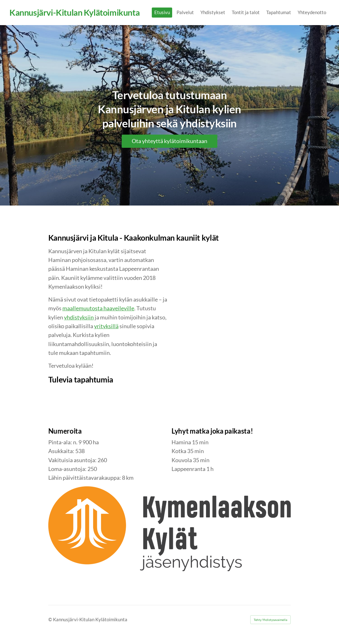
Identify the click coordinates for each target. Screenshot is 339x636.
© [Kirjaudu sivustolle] (50, 619)
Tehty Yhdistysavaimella (270, 620)
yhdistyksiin (79, 317)
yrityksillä (106, 326)
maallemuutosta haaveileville (98, 308)
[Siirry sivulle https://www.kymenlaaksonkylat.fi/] (169, 532)
